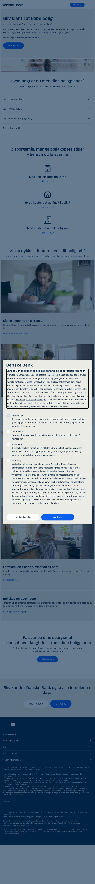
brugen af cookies (77, 396)
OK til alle (57, 517)
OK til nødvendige (23, 517)
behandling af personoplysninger (31, 399)
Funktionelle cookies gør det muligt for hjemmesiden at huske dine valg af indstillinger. (45, 435)
